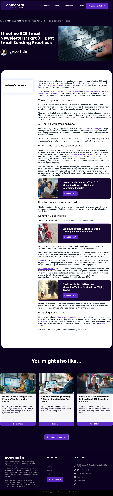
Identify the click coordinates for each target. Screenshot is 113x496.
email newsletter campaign (65, 317)
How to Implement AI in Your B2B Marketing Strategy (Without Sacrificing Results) (80, 185)
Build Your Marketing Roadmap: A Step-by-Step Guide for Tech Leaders (56, 399)
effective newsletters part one (90, 83)
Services (46, 6)
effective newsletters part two (50, 85)
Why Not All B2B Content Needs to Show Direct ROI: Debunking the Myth (94, 399)
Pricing (57, 6)
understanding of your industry (86, 154)
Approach (69, 6)
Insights (80, 6)
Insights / (4, 21)
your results (43, 321)
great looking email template (68, 91)
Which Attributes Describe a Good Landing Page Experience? (81, 230)
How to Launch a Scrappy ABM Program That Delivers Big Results (17, 399)
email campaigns (94, 129)
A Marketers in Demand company (15, 7)
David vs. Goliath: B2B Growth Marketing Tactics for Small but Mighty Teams (84, 287)
